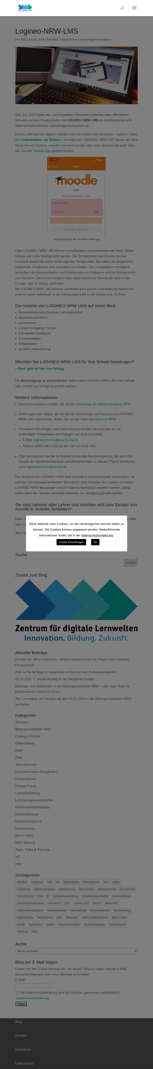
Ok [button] (95, 542)
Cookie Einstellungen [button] (71, 542)
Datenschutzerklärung (97, 535)
